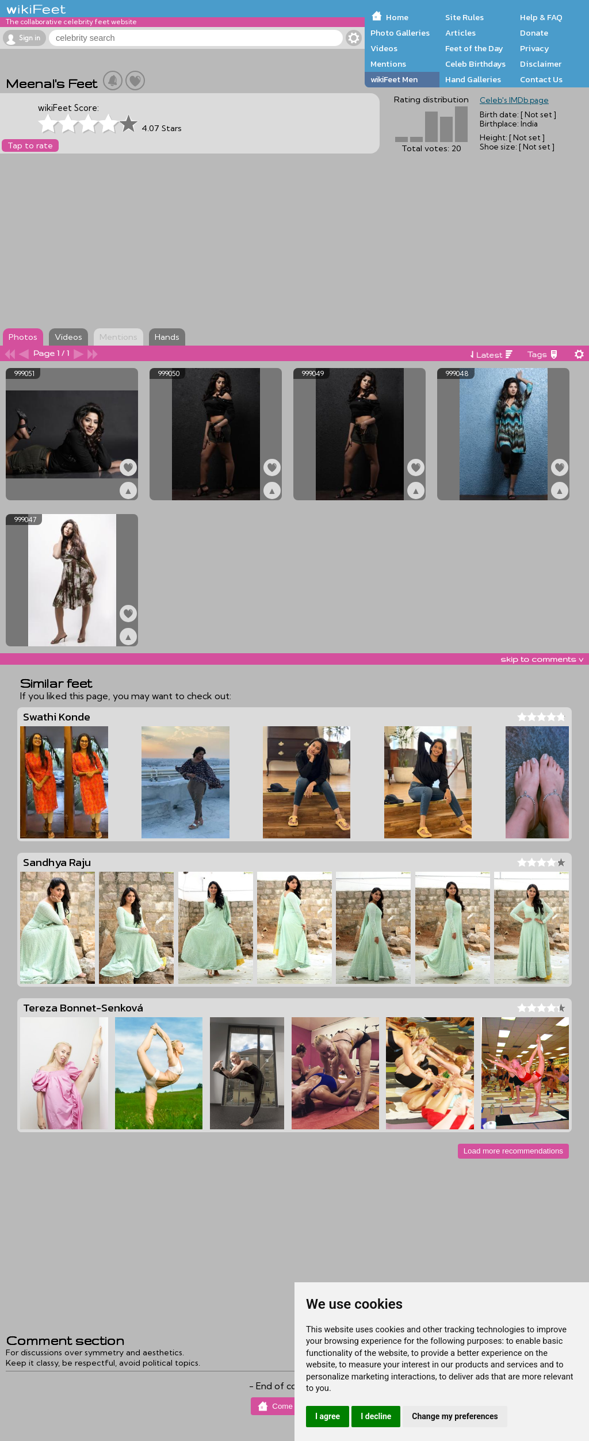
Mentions (388, 64)
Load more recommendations (513, 1151)
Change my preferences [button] (455, 1416)
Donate (534, 32)
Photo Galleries (400, 32)
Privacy (534, 48)
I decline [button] (376, 1416)
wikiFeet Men (394, 79)
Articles (460, 32)
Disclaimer (540, 64)
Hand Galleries (473, 79)
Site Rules (464, 17)
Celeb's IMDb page (514, 100)
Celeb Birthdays (475, 64)
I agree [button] (327, 1416)
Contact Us (541, 79)
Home (397, 17)
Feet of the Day (474, 48)
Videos (383, 48)
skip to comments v (541, 659)
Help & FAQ (541, 17)
